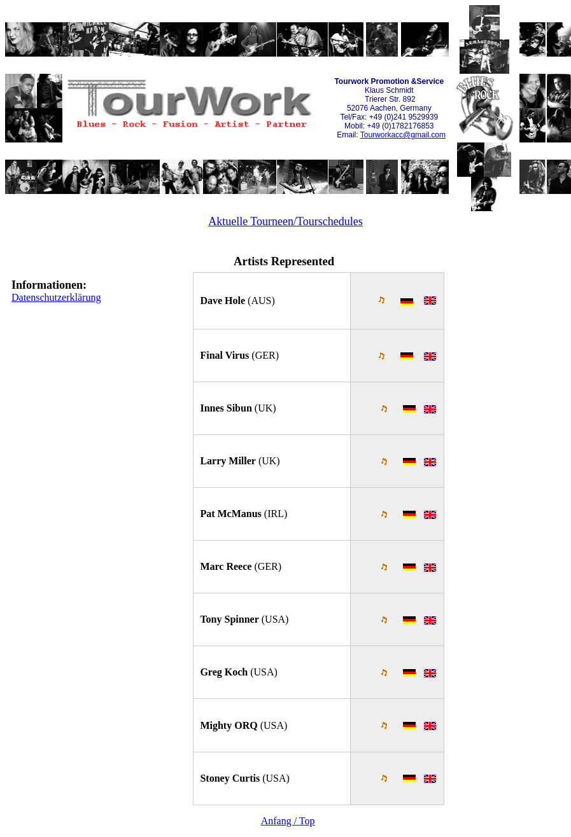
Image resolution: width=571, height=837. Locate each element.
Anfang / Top (288, 820)
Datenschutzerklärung (56, 297)
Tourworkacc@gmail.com (403, 134)
